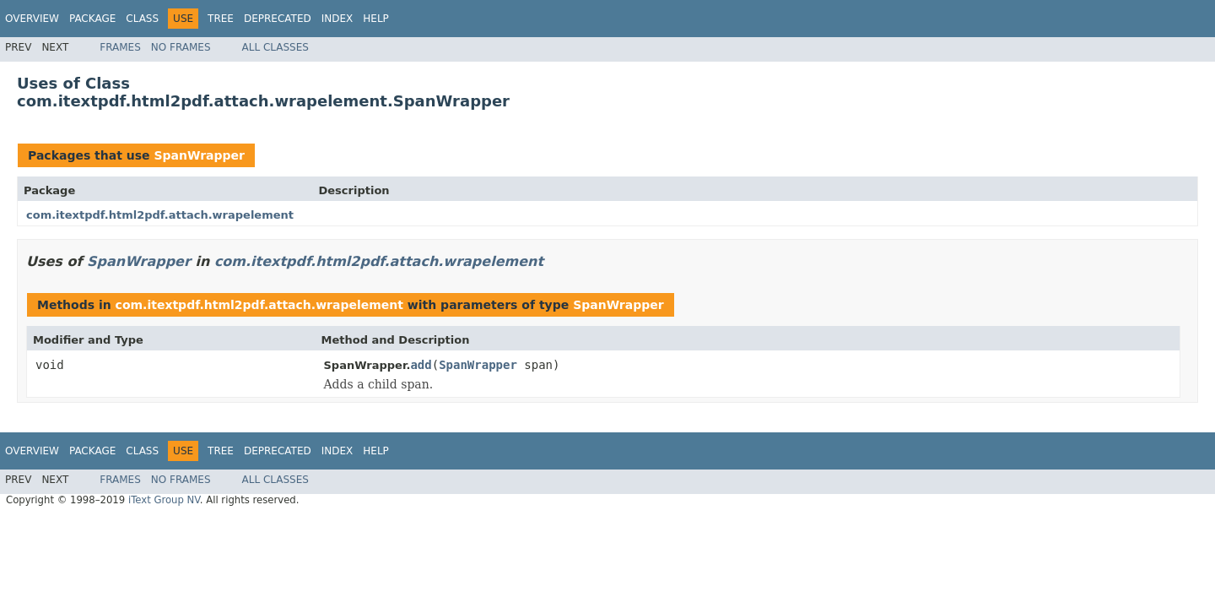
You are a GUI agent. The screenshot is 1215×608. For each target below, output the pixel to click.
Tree (221, 18)
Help (376, 18)
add (420, 365)
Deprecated (277, 18)
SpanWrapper (199, 155)
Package (92, 18)
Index (337, 18)
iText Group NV (164, 500)
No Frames (181, 47)
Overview (32, 18)
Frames (120, 47)
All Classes (275, 47)
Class (142, 18)
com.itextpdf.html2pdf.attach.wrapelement (160, 215)
